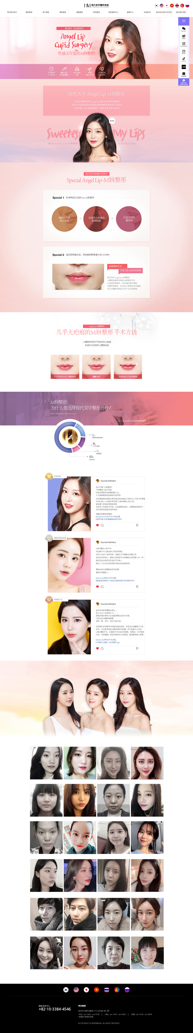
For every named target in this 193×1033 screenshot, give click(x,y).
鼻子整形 (46, 12)
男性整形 (96, 12)
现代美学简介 (12, 12)
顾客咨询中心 (55, 1008)
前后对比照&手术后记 (164, 12)
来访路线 (82, 1006)
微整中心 (130, 12)
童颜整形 (79, 12)
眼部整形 (29, 12)
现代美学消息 (181, 12)
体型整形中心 (113, 12)
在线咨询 (147, 12)
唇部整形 (62, 12)
